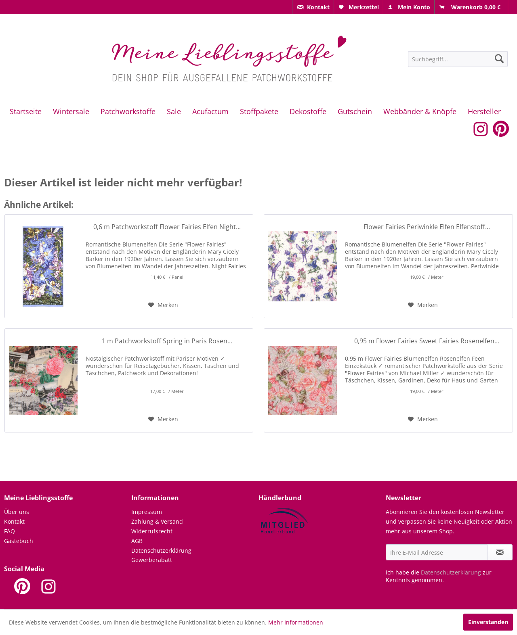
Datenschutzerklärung (161, 550)
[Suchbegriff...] (458, 59)
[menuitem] (313, 7)
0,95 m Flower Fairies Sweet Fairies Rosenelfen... (426, 341)
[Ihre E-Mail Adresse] (437, 552)
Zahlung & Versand (157, 521)
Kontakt (14, 521)
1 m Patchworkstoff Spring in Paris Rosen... (167, 341)
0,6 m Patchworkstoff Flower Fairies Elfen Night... (167, 227)
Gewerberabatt (151, 560)
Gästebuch (18, 541)
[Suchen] (499, 58)
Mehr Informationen (295, 622)
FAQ (9, 531)
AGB (137, 541)
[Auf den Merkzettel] (163, 305)
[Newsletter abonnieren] (500, 552)
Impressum (146, 512)
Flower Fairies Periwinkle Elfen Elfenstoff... (427, 227)
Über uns (16, 512)
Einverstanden (488, 622)
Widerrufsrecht (151, 531)
